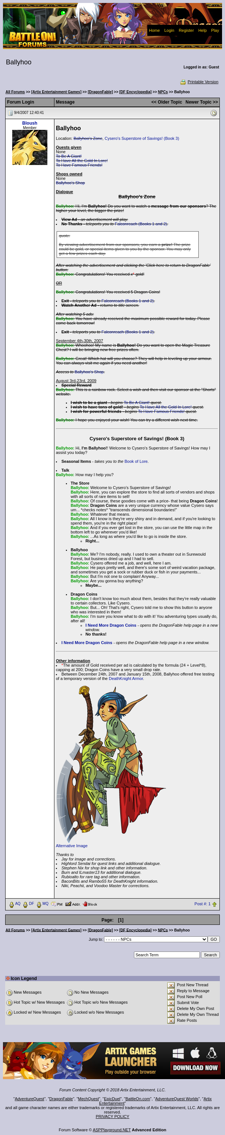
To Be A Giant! (69, 156)
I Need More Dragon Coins (111, 625)
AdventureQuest (29, 1099)
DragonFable (61, 1099)
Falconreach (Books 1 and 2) (141, 224)
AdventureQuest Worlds (177, 1099)
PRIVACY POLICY (113, 1116)
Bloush (29, 123)
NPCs (163, 92)
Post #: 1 (203, 904)
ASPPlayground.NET (112, 1130)
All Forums (15, 92)
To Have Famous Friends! (79, 165)
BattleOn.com (137, 1099)
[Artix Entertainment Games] (56, 92)
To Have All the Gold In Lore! (82, 160)
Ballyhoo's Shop (70, 183)
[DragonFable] (100, 92)
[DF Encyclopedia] (135, 92)
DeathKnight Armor (126, 678)
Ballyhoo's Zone (88, 138)
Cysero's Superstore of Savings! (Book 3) (142, 138)
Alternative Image (72, 845)
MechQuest (88, 1099)
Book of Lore (136, 461)
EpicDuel (112, 1099)
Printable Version (198, 82)
